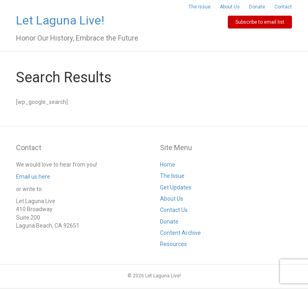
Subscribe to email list (259, 22)
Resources (173, 244)
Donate (257, 7)
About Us (230, 7)
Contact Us (174, 210)
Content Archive (180, 233)
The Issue (199, 7)
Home (167, 164)
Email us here (33, 176)
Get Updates (175, 187)
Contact (283, 7)
